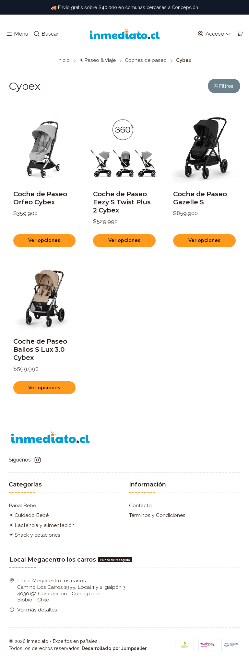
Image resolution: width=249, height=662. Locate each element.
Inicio (64, 60)
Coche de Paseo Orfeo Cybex (40, 198)
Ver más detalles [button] (33, 610)
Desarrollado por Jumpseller (114, 648)
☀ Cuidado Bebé (29, 515)
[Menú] (17, 34)
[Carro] (239, 34)
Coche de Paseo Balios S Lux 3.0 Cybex (40, 371)
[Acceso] (214, 34)
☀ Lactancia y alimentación (42, 525)
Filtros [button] (223, 86)
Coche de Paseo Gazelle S (200, 198)
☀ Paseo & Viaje (97, 60)
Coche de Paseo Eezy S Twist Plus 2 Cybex (122, 202)
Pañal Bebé (22, 505)
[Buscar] (46, 34)
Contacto (140, 505)
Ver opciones (44, 240)
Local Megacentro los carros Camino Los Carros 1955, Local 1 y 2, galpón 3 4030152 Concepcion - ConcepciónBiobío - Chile (67, 590)
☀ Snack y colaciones (34, 535)
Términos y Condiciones (157, 515)
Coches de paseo (146, 60)
